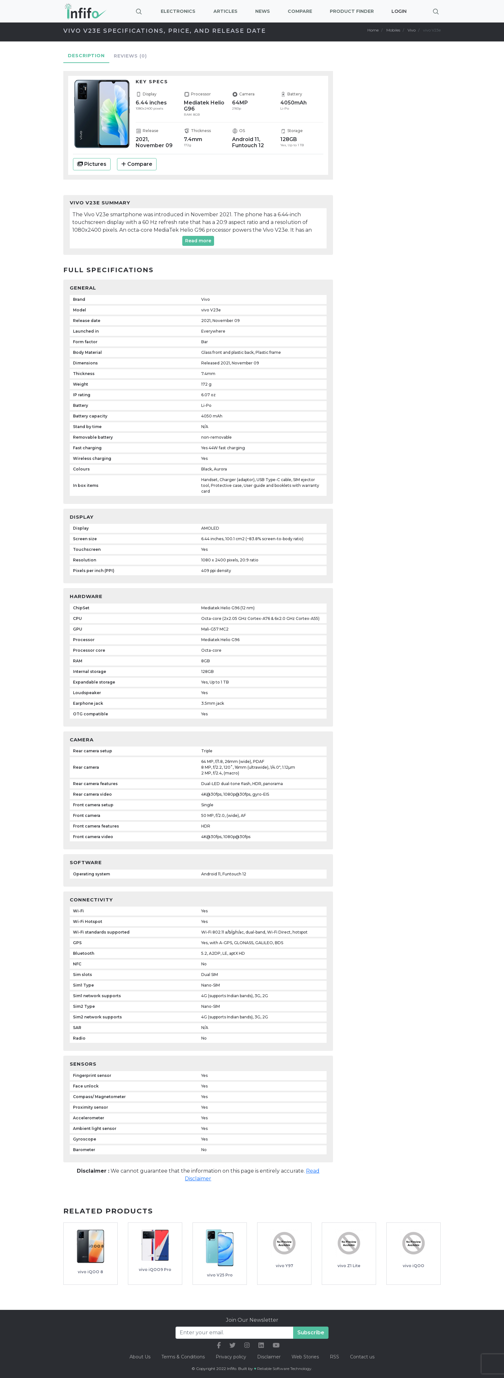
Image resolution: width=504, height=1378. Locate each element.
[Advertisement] (396, 165)
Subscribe (310, 1332)
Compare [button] (300, 11)
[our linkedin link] (261, 1345)
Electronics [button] (178, 11)
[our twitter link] (233, 1345)
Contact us (362, 1357)
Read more (198, 241)
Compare (136, 164)
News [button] (262, 11)
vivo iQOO (413, 1265)
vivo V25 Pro (220, 1275)
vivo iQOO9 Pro (155, 1269)
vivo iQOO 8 (90, 1271)
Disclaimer (269, 1357)
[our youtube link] (276, 1345)
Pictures (91, 164)
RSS (334, 1357)
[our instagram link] (247, 1345)
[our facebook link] (219, 1345)
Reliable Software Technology (284, 1368)
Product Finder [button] (352, 11)
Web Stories (305, 1357)
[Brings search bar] (436, 11)
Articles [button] (225, 11)
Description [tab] (86, 55)
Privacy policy (231, 1357)
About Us (140, 1357)
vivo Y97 (284, 1265)
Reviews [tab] (130, 56)
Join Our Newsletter (252, 1320)
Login (399, 11)
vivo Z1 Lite (349, 1265)
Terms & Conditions (183, 1357)
